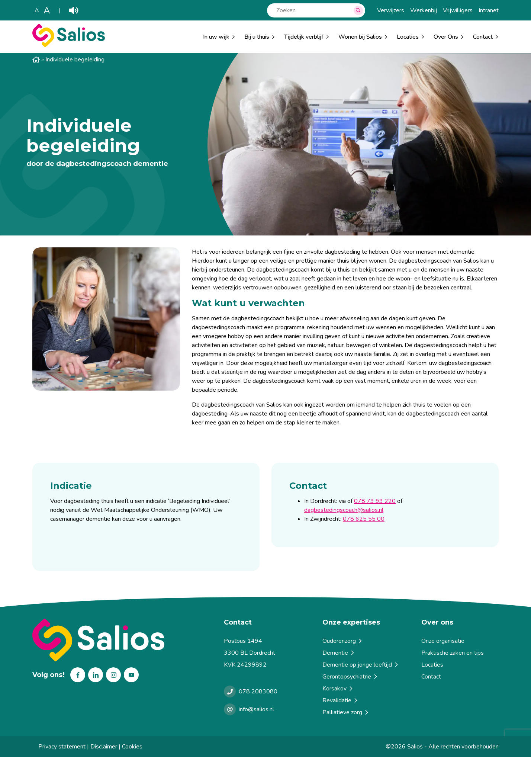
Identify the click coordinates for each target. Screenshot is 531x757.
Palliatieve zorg (345, 712)
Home (36, 59)
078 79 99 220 (375, 501)
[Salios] (68, 45)
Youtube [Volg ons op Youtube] (131, 674)
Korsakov (338, 688)
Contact (431, 677)
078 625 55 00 (363, 519)
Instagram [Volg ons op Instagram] (113, 674)
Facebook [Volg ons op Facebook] (77, 674)
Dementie (338, 653)
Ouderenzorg (342, 641)
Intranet (489, 10)
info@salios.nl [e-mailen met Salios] (256, 709)
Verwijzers (390, 10)
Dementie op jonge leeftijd (360, 665)
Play (73, 10)
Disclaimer (103, 747)
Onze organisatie (442, 641)
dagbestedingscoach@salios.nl (343, 510)
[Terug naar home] (125, 640)
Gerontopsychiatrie (350, 677)
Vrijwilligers (458, 10)
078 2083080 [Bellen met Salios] (258, 691)
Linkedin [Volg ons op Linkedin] (95, 674)
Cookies (132, 747)
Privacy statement (62, 747)
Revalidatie (340, 700)
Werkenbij (423, 10)
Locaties (408, 37)
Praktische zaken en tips (452, 653)
